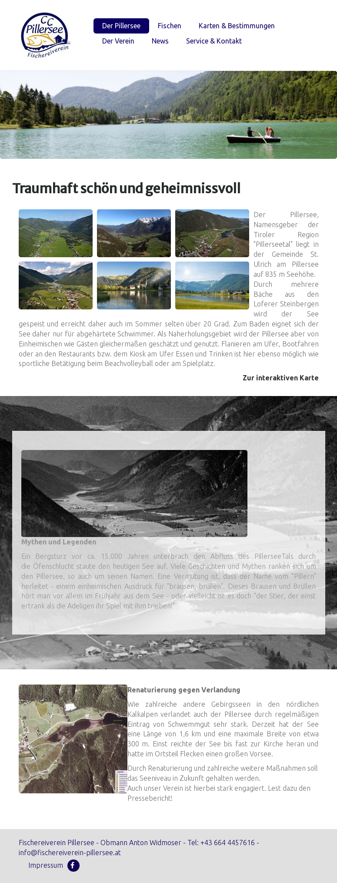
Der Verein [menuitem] (118, 41)
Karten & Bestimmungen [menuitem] (237, 26)
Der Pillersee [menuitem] (121, 26)
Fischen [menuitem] (169, 26)
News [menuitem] (160, 41)
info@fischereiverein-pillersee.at (70, 852)
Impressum (45, 865)
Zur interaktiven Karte (281, 378)
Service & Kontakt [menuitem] (214, 41)
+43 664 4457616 (227, 842)
